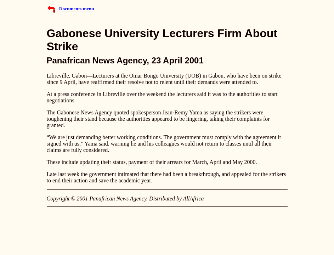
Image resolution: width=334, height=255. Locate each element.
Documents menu (76, 9)
